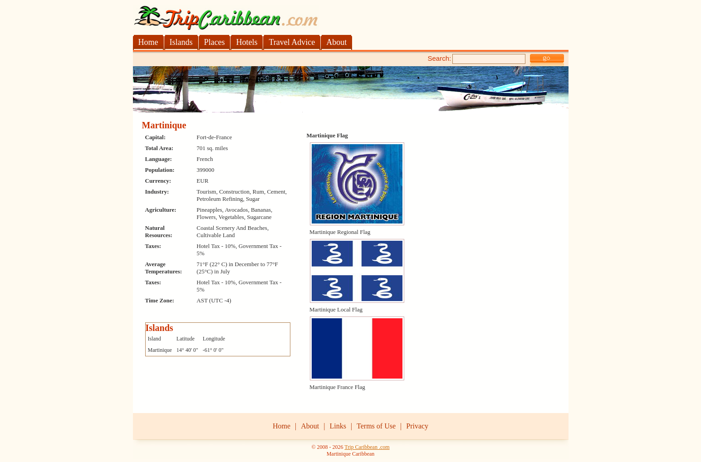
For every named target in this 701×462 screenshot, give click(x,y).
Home (281, 426)
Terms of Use (376, 426)
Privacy (417, 426)
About (310, 426)
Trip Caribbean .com (366, 447)
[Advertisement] (239, 57)
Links (337, 426)
